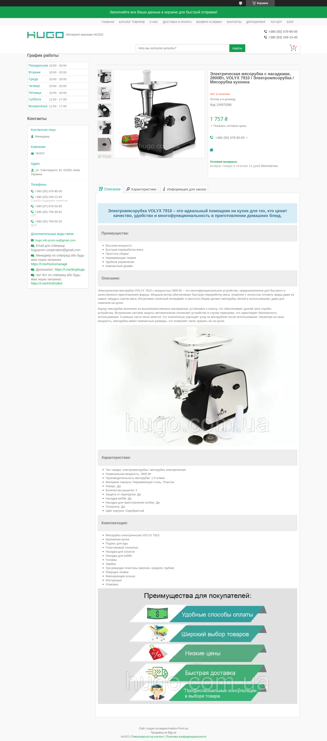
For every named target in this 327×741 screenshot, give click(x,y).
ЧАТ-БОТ (276, 22)
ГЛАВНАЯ (108, 22)
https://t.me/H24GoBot (46, 283)
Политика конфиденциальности (186, 736)
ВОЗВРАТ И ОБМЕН (209, 22)
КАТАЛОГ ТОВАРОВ (132, 22)
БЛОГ (290, 22)
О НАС (153, 22)
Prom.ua (183, 728)
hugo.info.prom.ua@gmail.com (55, 240)
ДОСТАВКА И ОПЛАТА (177, 22)
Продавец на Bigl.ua (163, 732)
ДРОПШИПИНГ (256, 22)
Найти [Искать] (237, 48)
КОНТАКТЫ (234, 22)
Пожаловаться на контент (147, 736)
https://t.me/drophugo (70, 269)
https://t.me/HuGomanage (49, 264)
